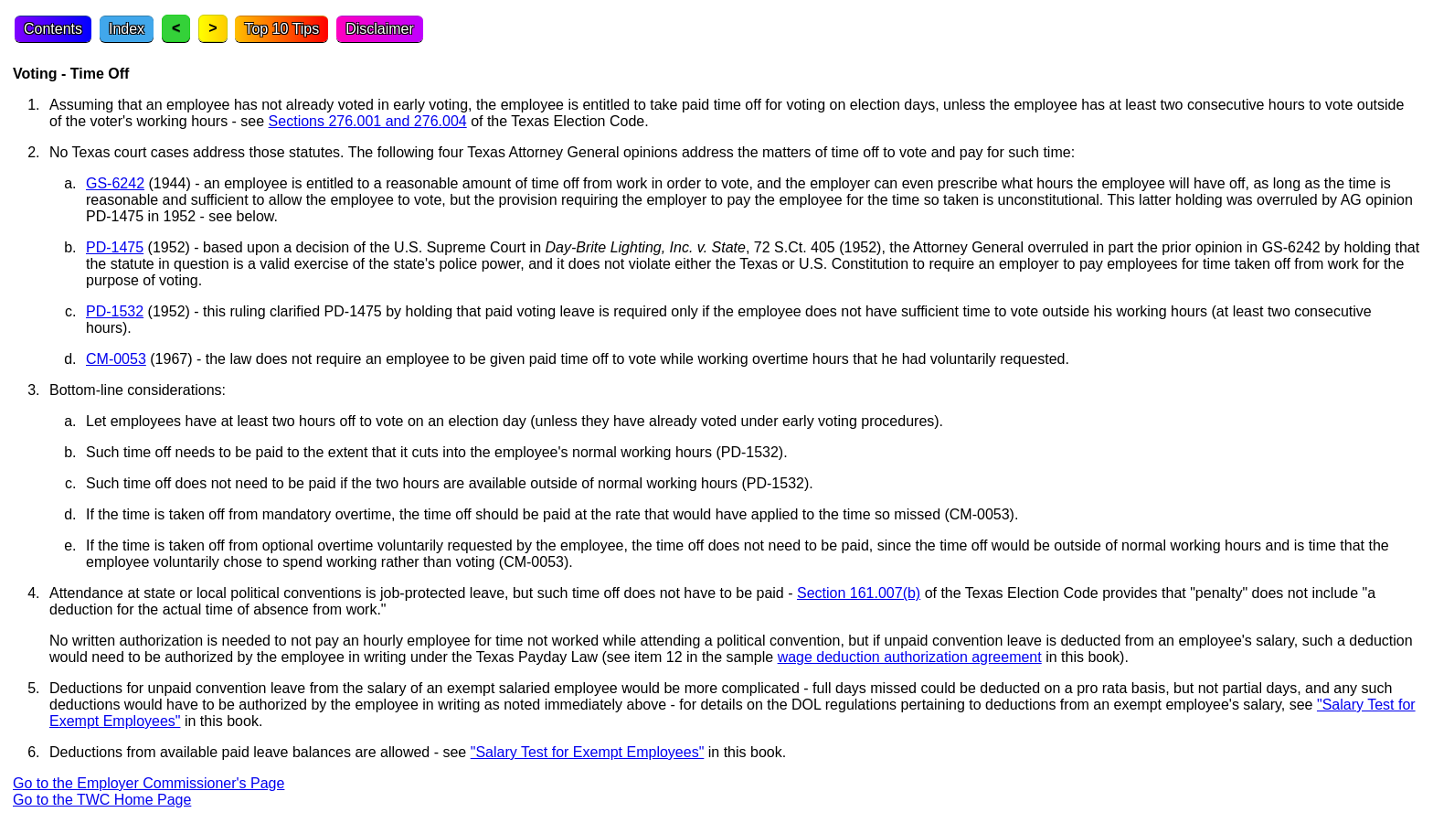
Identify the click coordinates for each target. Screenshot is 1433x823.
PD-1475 (114, 247)
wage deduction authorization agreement (910, 657)
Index (126, 29)
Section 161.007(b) (858, 593)
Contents (53, 29)
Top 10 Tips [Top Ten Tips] (281, 29)
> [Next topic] (212, 28)
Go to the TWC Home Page (102, 799)
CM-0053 (116, 359)
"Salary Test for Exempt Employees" (588, 752)
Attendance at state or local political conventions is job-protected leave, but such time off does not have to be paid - (423, 593)
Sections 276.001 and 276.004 (368, 121)
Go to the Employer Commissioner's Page (148, 783)
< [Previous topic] (176, 28)
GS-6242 (115, 183)
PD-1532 (114, 311)
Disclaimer (379, 29)
